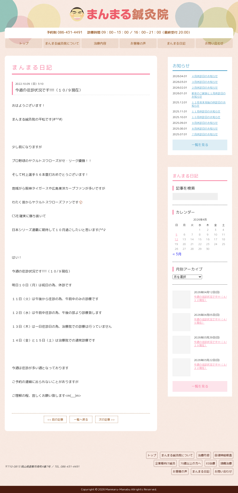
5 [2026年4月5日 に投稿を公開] (176, 234)
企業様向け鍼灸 (165, 463)
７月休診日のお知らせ (205, 134)
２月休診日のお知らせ (205, 88)
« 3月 (177, 254)
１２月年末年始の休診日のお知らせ (209, 104)
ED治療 (210, 463)
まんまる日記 (176, 43)
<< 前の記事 (55, 420)
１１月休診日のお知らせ (206, 111)
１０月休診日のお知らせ (206, 117)
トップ (24, 43)
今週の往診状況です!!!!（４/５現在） (210, 321)
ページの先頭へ (115, 465)
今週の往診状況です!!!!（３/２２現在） (210, 366)
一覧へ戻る (81, 420)
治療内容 (100, 43)
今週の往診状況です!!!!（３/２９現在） (210, 343)
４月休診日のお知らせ (205, 76)
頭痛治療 (226, 463)
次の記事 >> (107, 420)
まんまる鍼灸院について (62, 43)
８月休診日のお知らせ (205, 129)
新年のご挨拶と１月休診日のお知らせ (209, 95)
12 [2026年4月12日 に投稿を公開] (176, 239)
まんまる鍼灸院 (119, 14)
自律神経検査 (223, 455)
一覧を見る (200, 144)
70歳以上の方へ (190, 463)
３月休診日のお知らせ (205, 82)
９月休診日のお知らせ (205, 123)
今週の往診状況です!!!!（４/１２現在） (210, 298)
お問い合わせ (214, 43)
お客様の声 (138, 43)
